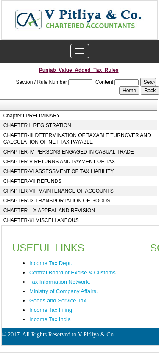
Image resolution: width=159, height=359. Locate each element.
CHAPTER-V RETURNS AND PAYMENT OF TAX (59, 162)
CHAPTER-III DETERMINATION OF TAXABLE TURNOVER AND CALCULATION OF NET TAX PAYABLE (77, 138)
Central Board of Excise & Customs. (73, 272)
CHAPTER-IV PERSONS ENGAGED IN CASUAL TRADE (68, 152)
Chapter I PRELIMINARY (31, 116)
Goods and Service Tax (57, 300)
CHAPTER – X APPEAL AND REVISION (49, 211)
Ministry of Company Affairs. (63, 291)
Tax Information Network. (59, 282)
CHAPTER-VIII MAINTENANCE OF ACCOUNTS (58, 191)
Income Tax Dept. (50, 263)
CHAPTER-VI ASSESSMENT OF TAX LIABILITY (58, 171)
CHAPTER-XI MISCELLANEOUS (41, 220)
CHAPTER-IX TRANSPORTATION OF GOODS (56, 201)
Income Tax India (50, 319)
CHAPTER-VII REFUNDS (32, 181)
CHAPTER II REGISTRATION (37, 125)
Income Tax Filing (50, 310)
